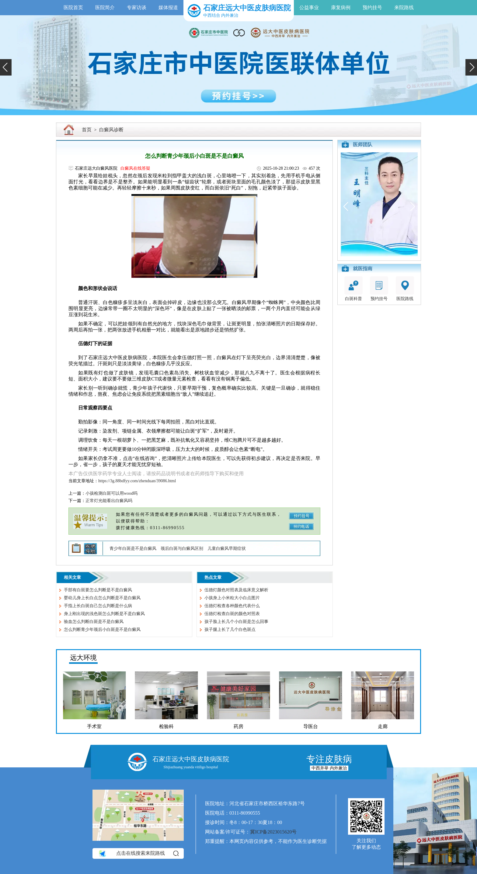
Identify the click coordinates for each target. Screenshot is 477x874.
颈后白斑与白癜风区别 (182, 548)
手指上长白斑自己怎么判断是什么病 (98, 605)
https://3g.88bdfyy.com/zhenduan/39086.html (137, 481)
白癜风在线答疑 (135, 168)
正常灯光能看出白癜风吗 (108, 500)
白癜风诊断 (111, 129)
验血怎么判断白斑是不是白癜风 (94, 621)
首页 (87, 129)
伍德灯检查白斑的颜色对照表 (232, 613)
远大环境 (83, 657)
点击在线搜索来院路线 (138, 853)
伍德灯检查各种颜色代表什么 (232, 605)
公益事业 (309, 7)
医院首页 (73, 7)
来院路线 (404, 7)
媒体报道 (168, 7)
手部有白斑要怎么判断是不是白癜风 (98, 590)
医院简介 (105, 7)
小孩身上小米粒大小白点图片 (232, 598)
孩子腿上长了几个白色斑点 (230, 629)
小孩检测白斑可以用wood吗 (111, 493)
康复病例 (340, 7)
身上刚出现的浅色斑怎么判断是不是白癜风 (104, 613)
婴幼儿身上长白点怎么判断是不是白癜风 (102, 598)
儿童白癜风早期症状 (226, 548)
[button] (6, 67)
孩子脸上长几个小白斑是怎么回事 (236, 621)
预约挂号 (372, 7)
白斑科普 (353, 288)
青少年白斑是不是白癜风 (133, 548)
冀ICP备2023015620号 (273, 831)
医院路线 (405, 288)
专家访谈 (136, 7)
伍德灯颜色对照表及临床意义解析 (236, 590)
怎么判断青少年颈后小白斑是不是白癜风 (102, 629)
